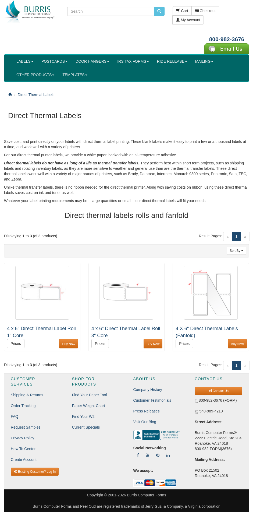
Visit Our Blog (144, 422)
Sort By (236, 251)
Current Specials (86, 427)
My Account (188, 20)
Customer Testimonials (152, 400)
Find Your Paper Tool (89, 395)
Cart (182, 11)
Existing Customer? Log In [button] (35, 472)
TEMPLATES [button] (74, 75)
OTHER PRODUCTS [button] (35, 75)
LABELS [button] (24, 61)
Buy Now (68, 344)
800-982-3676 (226, 39)
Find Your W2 (83, 416)
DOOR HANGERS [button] (92, 61)
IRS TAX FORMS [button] (133, 61)
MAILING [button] (204, 61)
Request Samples (26, 427)
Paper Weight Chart (88, 406)
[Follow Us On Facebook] (137, 455)
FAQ (14, 416)
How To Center (23, 449)
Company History (147, 389)
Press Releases (146, 411)
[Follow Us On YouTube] (147, 455)
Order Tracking (23, 406)
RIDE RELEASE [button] (172, 61)
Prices (15, 343)
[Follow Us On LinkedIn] (168, 455)
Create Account (24, 459)
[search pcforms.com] (159, 11)
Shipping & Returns (27, 395)
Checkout (205, 11)
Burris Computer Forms (146, 495)
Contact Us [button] (218, 391)
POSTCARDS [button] (54, 61)
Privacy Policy (22, 438)
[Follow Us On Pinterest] (158, 455)
